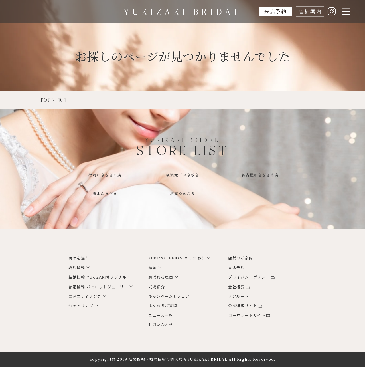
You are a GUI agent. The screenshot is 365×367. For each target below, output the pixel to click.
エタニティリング (85, 296)
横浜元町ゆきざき (182, 175)
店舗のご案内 (240, 258)
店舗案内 (310, 11)
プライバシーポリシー (249, 277)
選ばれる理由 (160, 277)
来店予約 (274, 11)
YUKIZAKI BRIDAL (182, 11)
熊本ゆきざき (104, 193)
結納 (152, 268)
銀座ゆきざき (182, 193)
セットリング (81, 305)
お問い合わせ (160, 325)
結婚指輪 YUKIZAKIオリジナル (97, 277)
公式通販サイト (242, 305)
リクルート (238, 296)
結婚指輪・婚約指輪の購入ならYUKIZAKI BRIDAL (178, 359)
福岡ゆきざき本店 (105, 175)
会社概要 (236, 287)
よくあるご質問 (162, 305)
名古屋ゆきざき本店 (260, 175)
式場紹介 (156, 287)
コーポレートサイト (246, 315)
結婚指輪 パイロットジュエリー (98, 287)
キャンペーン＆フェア (169, 296)
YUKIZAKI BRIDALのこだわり (177, 258)
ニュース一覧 (160, 315)
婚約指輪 (76, 268)
